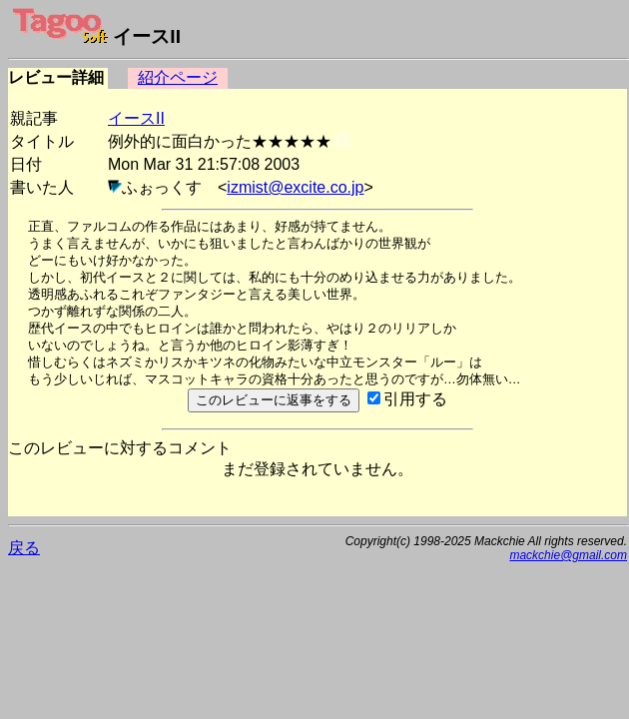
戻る (24, 547)
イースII (136, 118)
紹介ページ (178, 77)
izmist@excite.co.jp (295, 187)
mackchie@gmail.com (568, 555)
